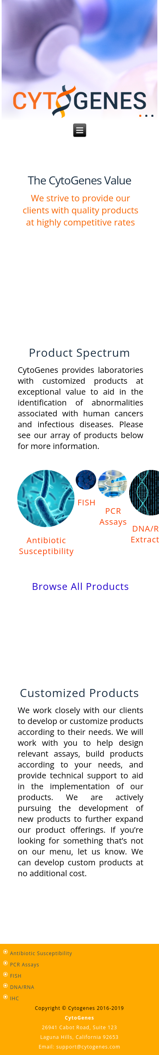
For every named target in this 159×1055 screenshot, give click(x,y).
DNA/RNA (22, 987)
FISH (86, 502)
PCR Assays (113, 516)
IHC (14, 998)
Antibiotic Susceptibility (46, 545)
